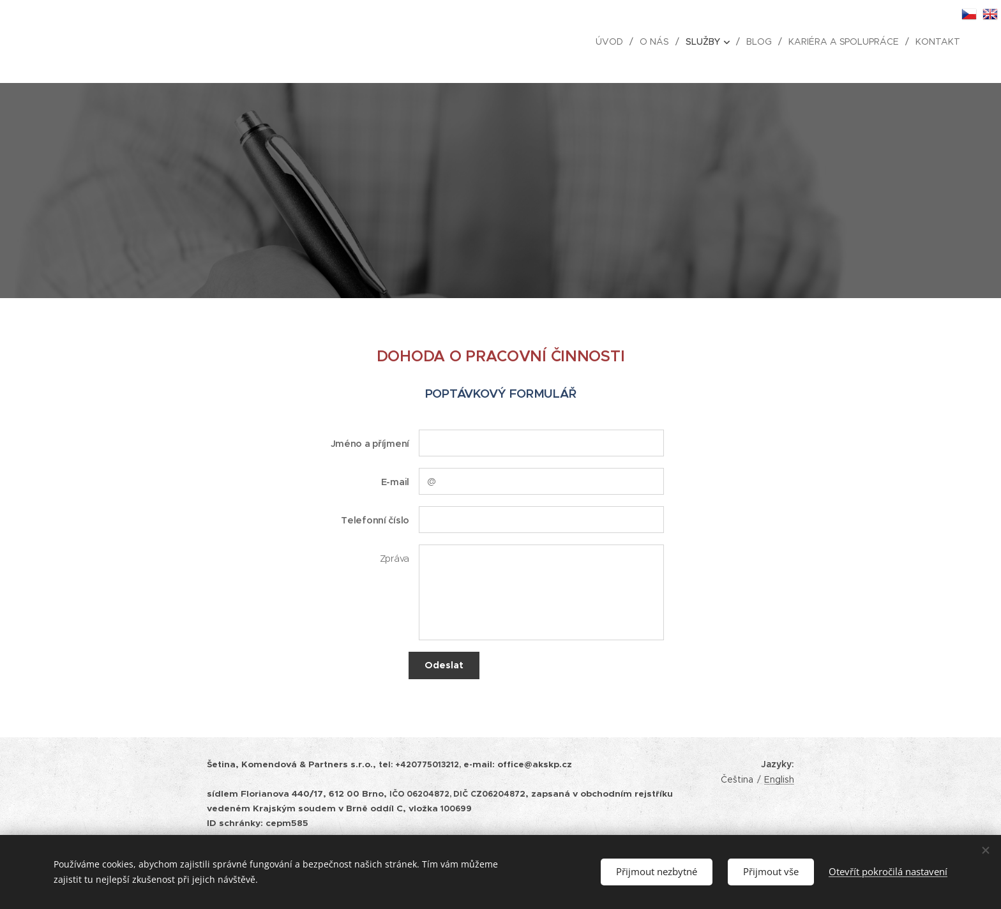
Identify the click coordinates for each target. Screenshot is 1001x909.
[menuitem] (612, 41)
